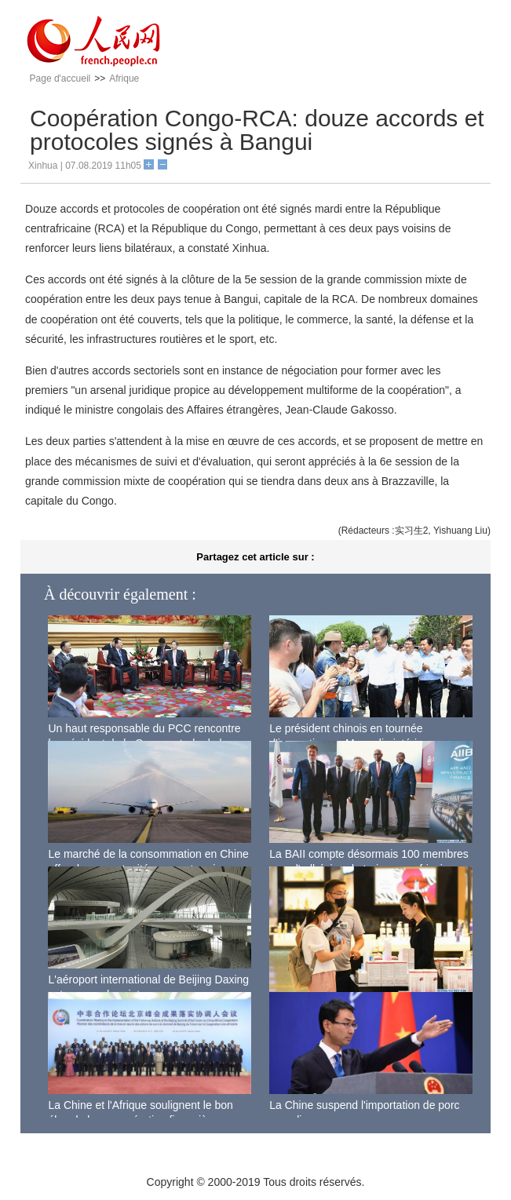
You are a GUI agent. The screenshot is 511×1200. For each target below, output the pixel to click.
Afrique (124, 78)
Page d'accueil (60, 78)
